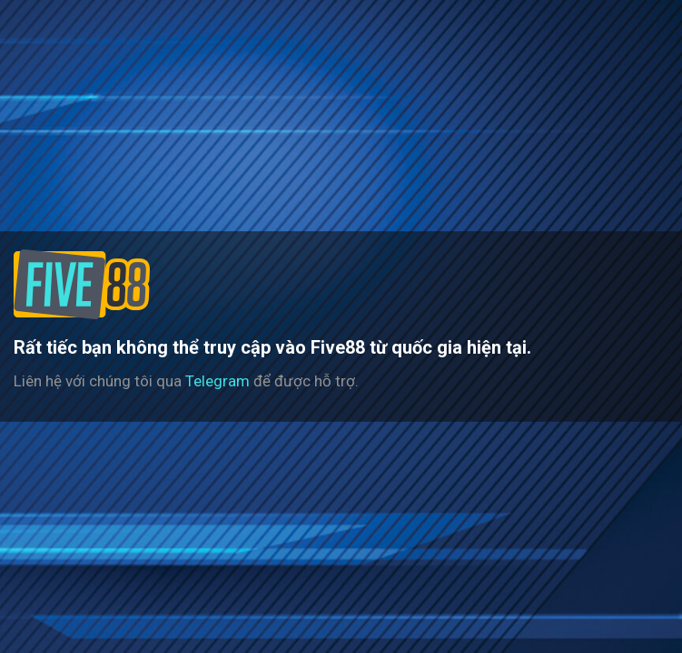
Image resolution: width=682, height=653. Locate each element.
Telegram (217, 381)
